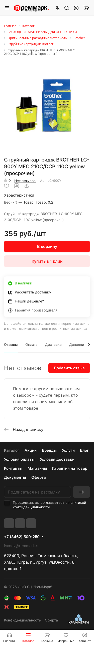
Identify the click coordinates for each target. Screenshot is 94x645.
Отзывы (11, 344)
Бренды (49, 450)
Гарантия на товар (69, 468)
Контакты (13, 468)
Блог (84, 450)
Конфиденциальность (22, 620)
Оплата (31, 344)
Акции (31, 450)
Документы (15, 477)
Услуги (68, 450)
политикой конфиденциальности (49, 504)
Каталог (11, 450)
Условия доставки (57, 459)
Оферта (38, 477)
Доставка (53, 344)
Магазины (37, 468)
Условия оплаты (19, 459)
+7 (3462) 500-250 (22, 537)
